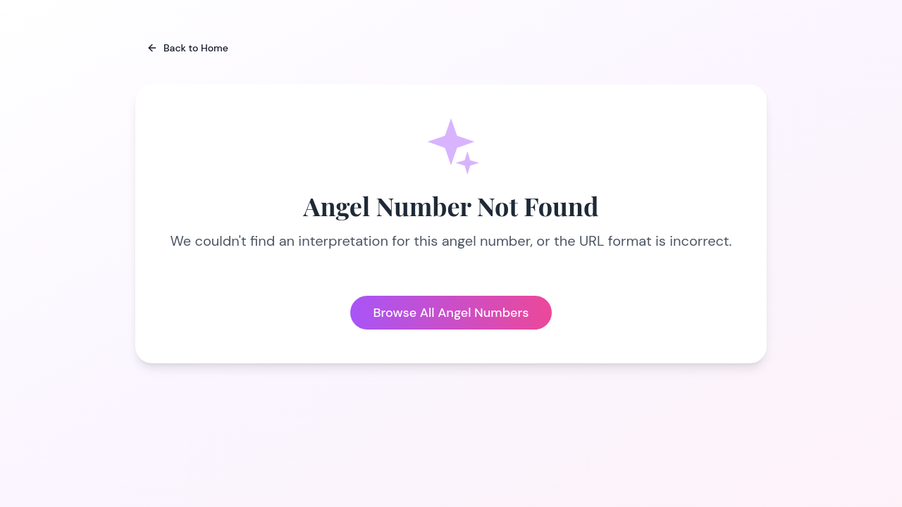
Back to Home (187, 48)
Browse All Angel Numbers (451, 312)
